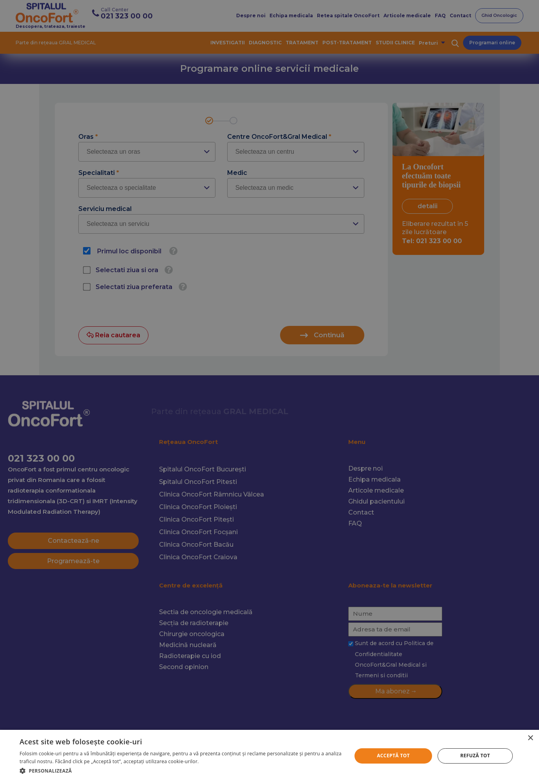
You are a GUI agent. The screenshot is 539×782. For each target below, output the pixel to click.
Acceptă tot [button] (393, 755)
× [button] (530, 738)
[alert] (269, 391)
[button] (181, 771)
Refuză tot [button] (475, 755)
